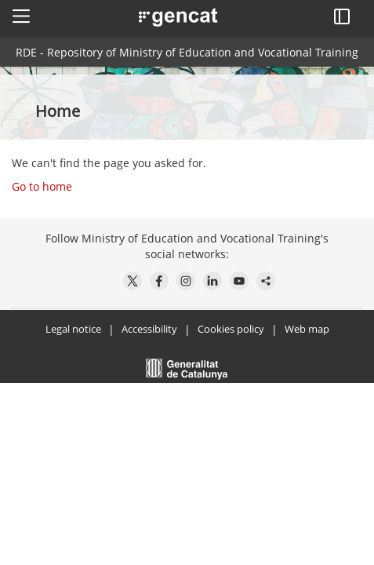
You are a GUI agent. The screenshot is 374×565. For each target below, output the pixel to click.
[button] (21, 15)
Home (59, 111)
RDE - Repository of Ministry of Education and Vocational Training (187, 52)
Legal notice (73, 329)
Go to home (42, 186)
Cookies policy (231, 329)
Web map (307, 329)
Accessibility (149, 329)
